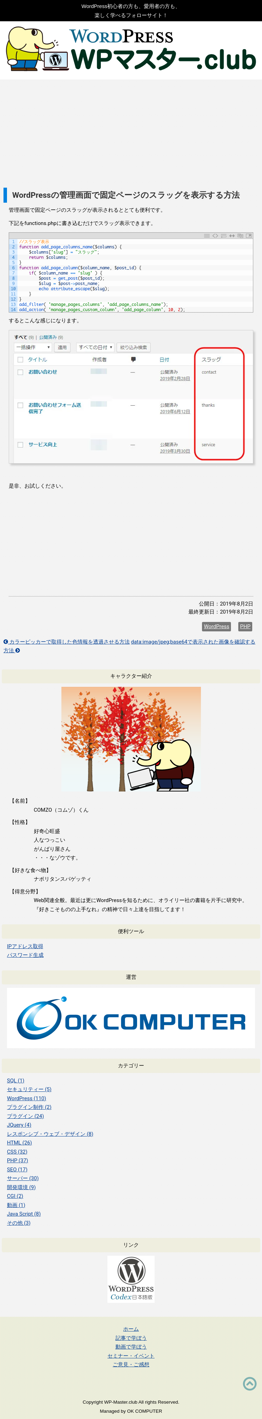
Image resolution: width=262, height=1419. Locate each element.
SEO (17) (17, 1169)
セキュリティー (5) (29, 1089)
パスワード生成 (25, 955)
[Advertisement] (131, 132)
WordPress (216, 626)
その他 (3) (19, 1223)
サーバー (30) (23, 1178)
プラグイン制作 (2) (29, 1107)
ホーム (131, 1329)
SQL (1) (15, 1081)
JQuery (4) (19, 1125)
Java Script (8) (24, 1214)
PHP (245, 626)
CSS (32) (17, 1152)
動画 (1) (16, 1205)
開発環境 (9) (21, 1187)
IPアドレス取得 (25, 946)
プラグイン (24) (25, 1116)
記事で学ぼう (131, 1338)
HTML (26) (19, 1143)
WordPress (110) (26, 1098)
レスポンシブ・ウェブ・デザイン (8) (50, 1134)
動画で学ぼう (131, 1347)
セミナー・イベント (131, 1356)
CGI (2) (15, 1196)
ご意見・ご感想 (131, 1364)
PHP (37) (17, 1160)
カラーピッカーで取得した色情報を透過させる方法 (66, 642)
